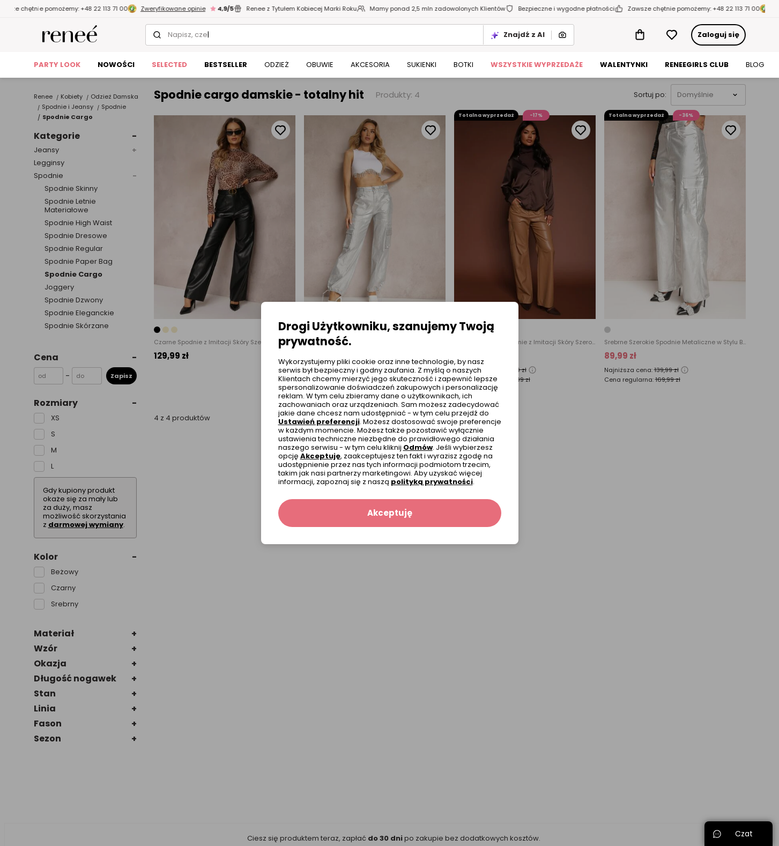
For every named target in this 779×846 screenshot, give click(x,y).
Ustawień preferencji (319, 422)
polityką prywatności (432, 482)
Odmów (418, 447)
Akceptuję (320, 456)
